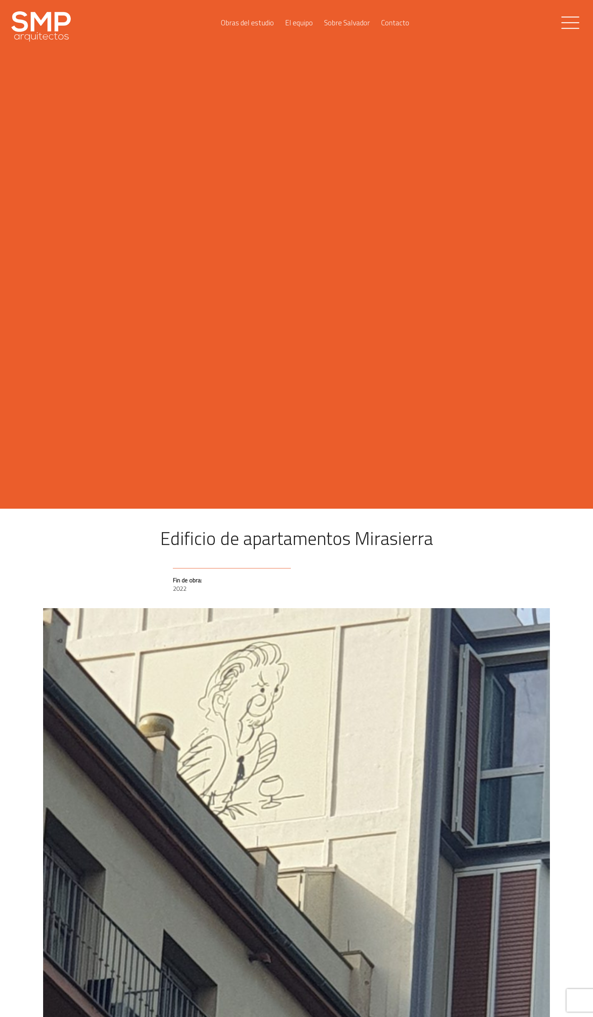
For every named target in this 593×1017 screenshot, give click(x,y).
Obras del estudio (247, 21)
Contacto (395, 21)
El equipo (299, 21)
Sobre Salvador (347, 21)
